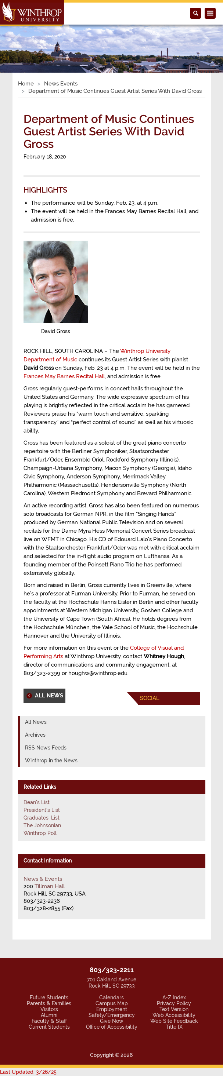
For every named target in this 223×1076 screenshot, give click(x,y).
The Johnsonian (42, 825)
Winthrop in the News (51, 760)
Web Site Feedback (174, 1021)
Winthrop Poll (40, 833)
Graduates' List (42, 818)
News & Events (43, 879)
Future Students (49, 997)
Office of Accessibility (111, 1027)
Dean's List (37, 802)
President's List (42, 810)
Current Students (49, 1027)
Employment (111, 1009)
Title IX (174, 1027)
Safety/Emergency (112, 1015)
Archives (35, 735)
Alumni (49, 1015)
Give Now (111, 1021)
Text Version (173, 1009)
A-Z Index (174, 997)
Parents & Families (49, 1003)
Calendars (111, 997)
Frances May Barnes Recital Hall (64, 376)
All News (36, 722)
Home (26, 83)
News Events (61, 83)
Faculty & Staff (49, 1021)
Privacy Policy (174, 1003)
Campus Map (112, 1003)
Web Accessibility (173, 1015)
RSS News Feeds (45, 748)
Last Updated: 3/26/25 (28, 1072)
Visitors (49, 1009)
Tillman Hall (50, 886)
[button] (16, 40)
